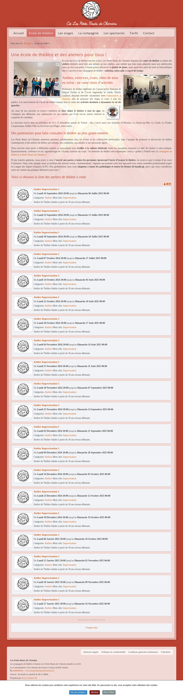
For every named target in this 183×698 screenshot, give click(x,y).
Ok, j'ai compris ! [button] (78, 692)
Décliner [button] (94, 692)
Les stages (65, 33)
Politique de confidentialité (113, 652)
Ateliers (48, 197)
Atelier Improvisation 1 (46, 189)
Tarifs (134, 33)
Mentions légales (91, 652)
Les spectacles (114, 33)
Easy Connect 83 (29, 678)
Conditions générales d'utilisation (143, 652)
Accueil (19, 33)
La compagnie (88, 33)
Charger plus (92, 627)
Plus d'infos (109, 692)
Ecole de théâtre (41, 33)
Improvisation (69, 197)
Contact (148, 33)
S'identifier (166, 652)
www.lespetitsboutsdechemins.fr (39, 670)
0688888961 (18, 670)
